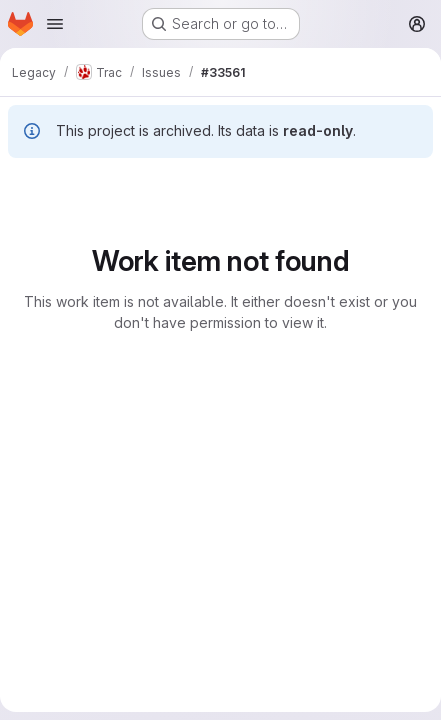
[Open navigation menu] (55, 24)
